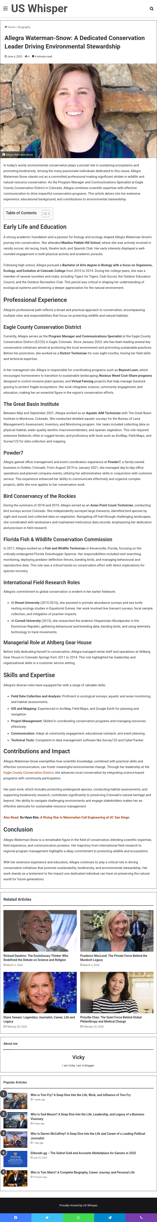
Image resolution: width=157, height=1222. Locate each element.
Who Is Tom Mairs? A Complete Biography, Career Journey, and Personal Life (83, 1172)
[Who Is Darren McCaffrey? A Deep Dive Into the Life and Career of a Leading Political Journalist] (15, 1140)
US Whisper (90, 1205)
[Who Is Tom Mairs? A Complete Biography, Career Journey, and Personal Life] (15, 1178)
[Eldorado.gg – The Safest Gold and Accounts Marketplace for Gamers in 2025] (15, 1159)
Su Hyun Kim (29, 817)
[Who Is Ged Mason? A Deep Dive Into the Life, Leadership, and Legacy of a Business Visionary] (15, 1120)
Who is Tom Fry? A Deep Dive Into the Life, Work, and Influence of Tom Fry (81, 1095)
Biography (24, 27)
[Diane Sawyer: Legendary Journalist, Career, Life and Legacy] (40, 992)
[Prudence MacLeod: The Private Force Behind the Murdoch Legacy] (117, 931)
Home (10, 27)
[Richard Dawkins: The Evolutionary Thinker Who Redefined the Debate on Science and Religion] (40, 931)
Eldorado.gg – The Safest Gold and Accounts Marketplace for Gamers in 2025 (83, 1153)
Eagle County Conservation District (28, 773)
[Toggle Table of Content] (44, 213)
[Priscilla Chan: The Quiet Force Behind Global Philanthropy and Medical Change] (117, 992)
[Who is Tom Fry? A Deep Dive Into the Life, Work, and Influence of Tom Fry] (15, 1101)
